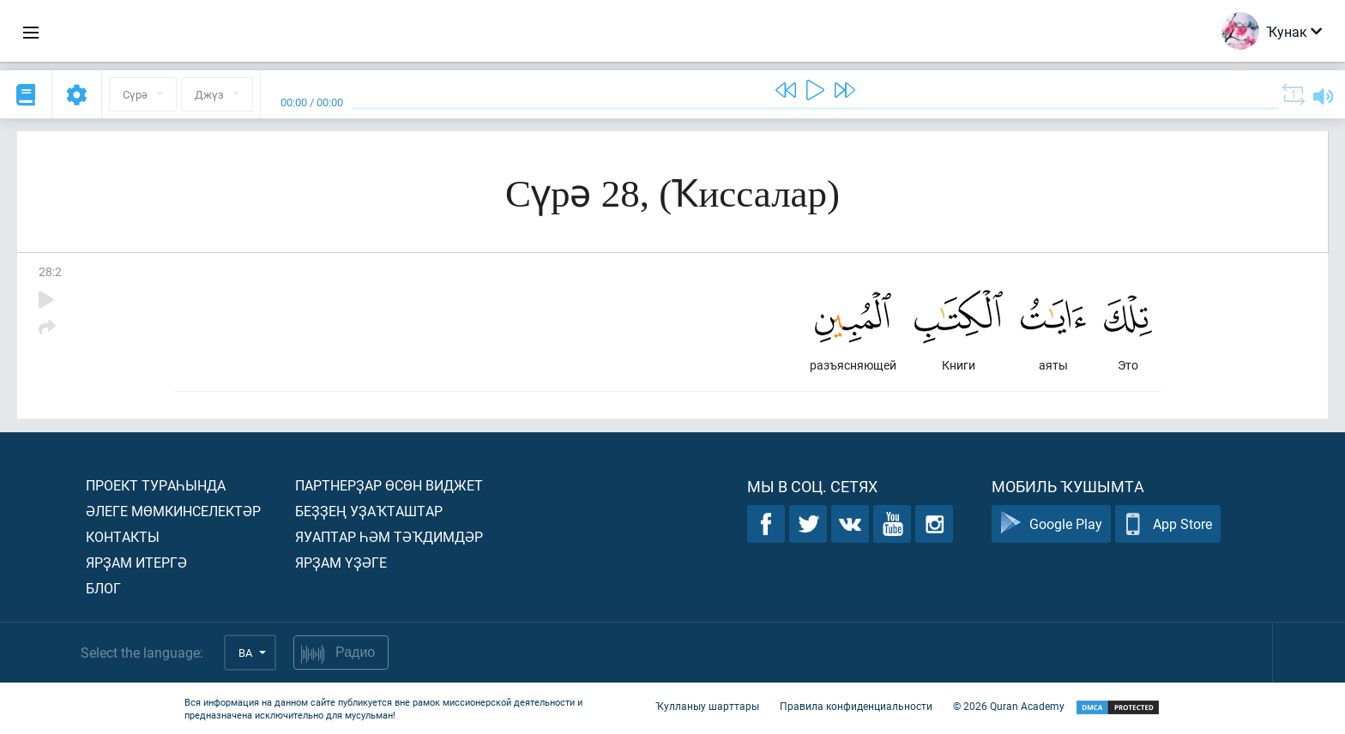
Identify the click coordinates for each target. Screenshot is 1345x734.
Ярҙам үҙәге (341, 562)
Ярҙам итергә (136, 562)
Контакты (123, 536)
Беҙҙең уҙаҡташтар (369, 511)
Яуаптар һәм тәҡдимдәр (389, 536)
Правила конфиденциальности (856, 706)
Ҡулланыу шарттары (707, 706)
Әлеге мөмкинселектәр (173, 511)
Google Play (1051, 524)
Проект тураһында (156, 485)
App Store (1168, 524)
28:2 (50, 271)
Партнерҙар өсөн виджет (389, 485)
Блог (103, 588)
